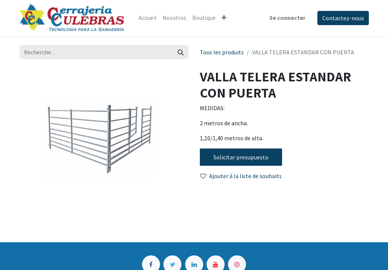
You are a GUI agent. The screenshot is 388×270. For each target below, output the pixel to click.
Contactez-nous (343, 18)
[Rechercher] (181, 52)
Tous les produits (222, 52)
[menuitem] (148, 18)
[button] (224, 18)
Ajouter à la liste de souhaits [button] (241, 176)
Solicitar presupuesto (241, 157)
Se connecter (287, 18)
